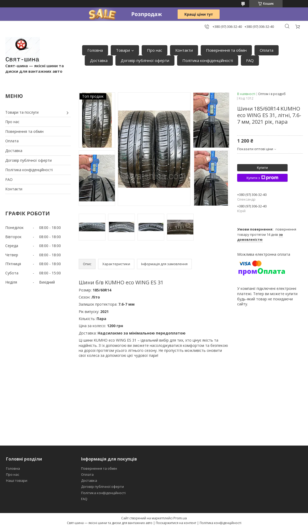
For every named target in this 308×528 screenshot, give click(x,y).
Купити (262, 168)
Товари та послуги (22, 112)
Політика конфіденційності (207, 60)
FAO (9, 179)
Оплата (266, 50)
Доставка (99, 60)
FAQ (250, 60)
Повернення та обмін (226, 50)
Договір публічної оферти (145, 60)
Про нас (154, 50)
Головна (95, 50)
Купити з (262, 177)
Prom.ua (180, 518)
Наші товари (16, 480)
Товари (123, 50)
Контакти (184, 50)
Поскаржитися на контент (176, 523)
